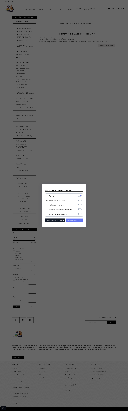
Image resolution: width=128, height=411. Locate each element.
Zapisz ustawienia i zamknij (55, 220)
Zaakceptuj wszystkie (74, 220)
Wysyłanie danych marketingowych (60, 209)
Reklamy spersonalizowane (58, 214)
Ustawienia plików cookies (58, 190)
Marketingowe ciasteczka (57, 200)
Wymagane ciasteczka (56, 196)
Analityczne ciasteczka (56, 205)
